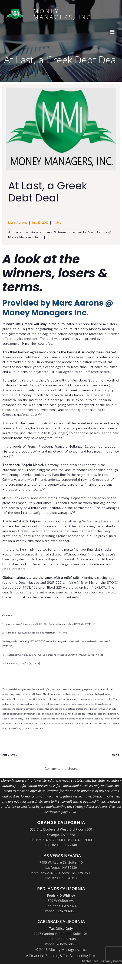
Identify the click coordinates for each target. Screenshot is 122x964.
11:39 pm (59, 222)
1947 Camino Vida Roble (52, 933)
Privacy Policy (111, 961)
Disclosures (90, 961)
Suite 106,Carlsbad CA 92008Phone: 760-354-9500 (67, 938)
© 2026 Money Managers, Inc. (61, 949)
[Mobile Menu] (112, 32)
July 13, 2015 (40, 222)
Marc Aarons (17, 222)
